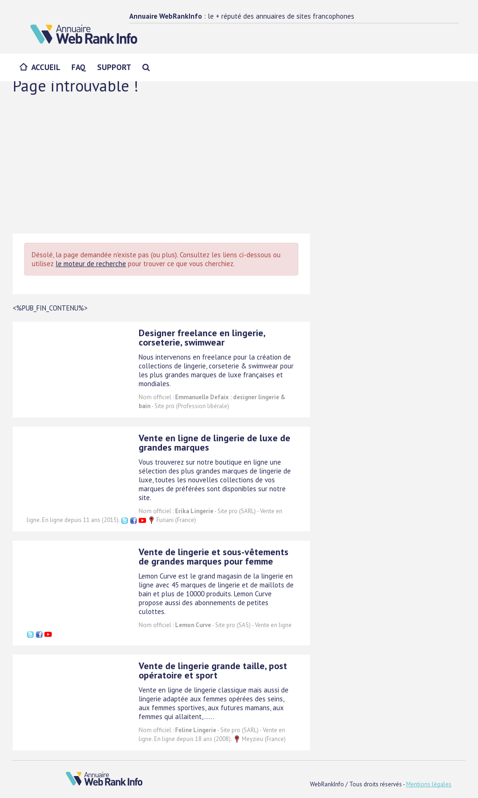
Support (114, 67)
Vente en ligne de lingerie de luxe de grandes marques (214, 442)
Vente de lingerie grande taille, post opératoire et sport (213, 670)
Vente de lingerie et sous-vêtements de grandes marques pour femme (213, 556)
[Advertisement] (239, 163)
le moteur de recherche (91, 263)
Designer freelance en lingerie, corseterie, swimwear (202, 337)
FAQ (78, 67)
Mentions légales (428, 784)
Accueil (45, 67)
